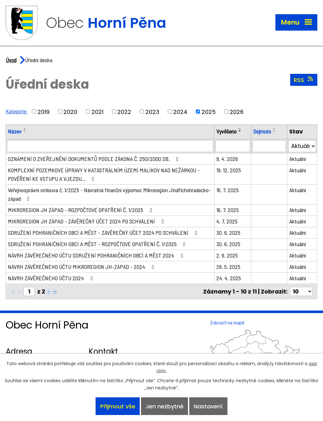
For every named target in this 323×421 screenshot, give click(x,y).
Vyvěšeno (226, 131)
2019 (44, 112)
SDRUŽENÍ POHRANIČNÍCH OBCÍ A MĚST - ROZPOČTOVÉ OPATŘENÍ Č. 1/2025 (98, 243)
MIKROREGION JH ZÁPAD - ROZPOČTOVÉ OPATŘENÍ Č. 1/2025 (81, 209)
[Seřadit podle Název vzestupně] (24, 128)
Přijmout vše (117, 406)
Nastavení (208, 406)
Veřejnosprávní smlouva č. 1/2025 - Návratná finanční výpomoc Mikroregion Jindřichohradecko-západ (109, 194)
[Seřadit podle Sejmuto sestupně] (274, 131)
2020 (70, 112)
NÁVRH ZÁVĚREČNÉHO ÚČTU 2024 (51, 278)
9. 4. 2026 (227, 158)
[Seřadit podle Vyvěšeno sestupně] (240, 131)
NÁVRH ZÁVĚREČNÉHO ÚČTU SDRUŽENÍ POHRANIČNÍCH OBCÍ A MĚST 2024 (96, 255)
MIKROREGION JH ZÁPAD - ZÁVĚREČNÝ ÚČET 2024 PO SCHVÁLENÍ (87, 221)
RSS (304, 80)
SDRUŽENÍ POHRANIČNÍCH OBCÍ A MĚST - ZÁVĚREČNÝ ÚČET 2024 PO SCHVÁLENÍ (104, 232)
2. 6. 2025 (227, 255)
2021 (97, 112)
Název (14, 131)
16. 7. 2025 (227, 190)
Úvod (11, 59)
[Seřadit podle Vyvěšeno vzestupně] (240, 128)
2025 (209, 112)
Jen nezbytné (165, 406)
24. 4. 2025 (228, 278)
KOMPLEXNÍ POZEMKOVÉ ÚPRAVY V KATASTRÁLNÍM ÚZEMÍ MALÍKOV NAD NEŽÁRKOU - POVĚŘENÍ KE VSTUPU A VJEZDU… (104, 174)
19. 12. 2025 (228, 170)
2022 (124, 112)
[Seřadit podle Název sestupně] (24, 131)
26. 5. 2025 (228, 266)
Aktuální (297, 158)
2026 (237, 112)
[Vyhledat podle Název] (110, 146)
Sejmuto (262, 131)
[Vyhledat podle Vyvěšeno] (232, 146)
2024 (180, 112)
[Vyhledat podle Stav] (302, 146)
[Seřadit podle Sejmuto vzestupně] (274, 128)
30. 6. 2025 (228, 232)
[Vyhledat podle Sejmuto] (269, 146)
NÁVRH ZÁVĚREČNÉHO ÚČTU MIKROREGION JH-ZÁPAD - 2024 (82, 266)
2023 (152, 112)
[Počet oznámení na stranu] (301, 291)
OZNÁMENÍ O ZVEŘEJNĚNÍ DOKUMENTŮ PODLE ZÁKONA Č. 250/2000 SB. (94, 158)
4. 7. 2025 (227, 221)
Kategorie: (16, 111)
